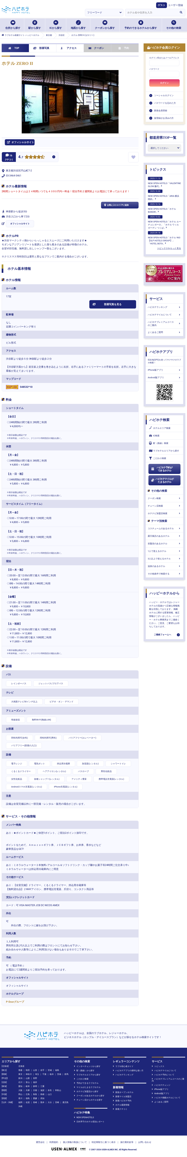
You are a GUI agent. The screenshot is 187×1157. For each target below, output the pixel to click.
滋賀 (42, 1090)
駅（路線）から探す (84, 1070)
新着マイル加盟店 (122, 1096)
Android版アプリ (164, 377)
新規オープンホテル (123, 1092)
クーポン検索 (164, 498)
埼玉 (37, 1074)
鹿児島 (65, 1102)
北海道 (21, 1066)
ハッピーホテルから (164, 593)
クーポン (96, 48)
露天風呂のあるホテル (164, 536)
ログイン (164, 83)
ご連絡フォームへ (162, 634)
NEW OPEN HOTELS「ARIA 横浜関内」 (163, 195)
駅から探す (34, 24)
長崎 (35, 1102)
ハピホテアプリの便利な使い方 (128, 1070)
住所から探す (12, 24)
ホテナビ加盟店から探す (86, 1091)
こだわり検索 (157, 458)
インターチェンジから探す (87, 1066)
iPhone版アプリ (164, 370)
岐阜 (28, 1086)
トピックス (157, 169)
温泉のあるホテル (164, 566)
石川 (20, 1082)
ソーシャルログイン (164, 95)
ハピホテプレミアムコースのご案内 (164, 323)
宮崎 (57, 1102)
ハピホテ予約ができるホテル (161, 469)
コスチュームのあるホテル (164, 528)
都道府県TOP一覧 (162, 137)
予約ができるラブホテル (86, 1083)
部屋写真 (41, 48)
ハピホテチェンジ (161, 1085)
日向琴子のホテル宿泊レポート (89, 1121)
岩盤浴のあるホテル (164, 543)
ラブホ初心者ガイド (123, 1066)
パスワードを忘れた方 (165, 103)
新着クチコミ (120, 1109)
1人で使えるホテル (164, 551)
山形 (35, 1070)
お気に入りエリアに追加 (116, 205)
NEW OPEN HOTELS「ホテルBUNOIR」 (162, 207)
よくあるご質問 (164, 332)
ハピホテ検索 (159, 420)
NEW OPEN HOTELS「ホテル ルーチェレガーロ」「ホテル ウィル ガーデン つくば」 (164, 222)
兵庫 (28, 1090)
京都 (35, 1090)
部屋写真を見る (107, 304)
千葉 (44, 1074)
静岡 (35, 1086)
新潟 (20, 1078)
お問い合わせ (144, 1142)
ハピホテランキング (164, 307)
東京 (20, 1074)
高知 (42, 1098)
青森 (20, 1070)
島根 (42, 1094)
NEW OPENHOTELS (84, 1117)
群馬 (66, 1074)
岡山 (20, 1094)
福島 (57, 1070)
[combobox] (151, 12)
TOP (13, 48)
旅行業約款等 (126, 1142)
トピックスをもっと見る (169, 248)
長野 (35, 1078)
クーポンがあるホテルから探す (89, 1095)
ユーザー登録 (175, 5)
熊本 (42, 1102)
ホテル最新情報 (121, 1105)
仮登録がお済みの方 (164, 118)
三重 (42, 1086)
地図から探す (78, 24)
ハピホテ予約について (163, 1075)
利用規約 (53, 1142)
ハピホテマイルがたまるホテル (162, 480)
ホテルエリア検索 (159, 428)
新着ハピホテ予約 (122, 1101)
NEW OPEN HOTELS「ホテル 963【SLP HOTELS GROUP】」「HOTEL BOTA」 (164, 238)
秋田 (28, 1070)
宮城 (50, 1070)
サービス (156, 299)
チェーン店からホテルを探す (88, 1100)
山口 (50, 1094)
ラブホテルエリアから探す (164, 450)
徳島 (28, 1098)
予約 (124, 48)
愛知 (20, 1086)
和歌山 (58, 1090)
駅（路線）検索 (158, 443)
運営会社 (40, 1142)
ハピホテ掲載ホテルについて (166, 1098)
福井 (35, 1082)
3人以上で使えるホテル (164, 558)
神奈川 (29, 1074)
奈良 (50, 1090)
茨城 (59, 1074)
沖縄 (20, 1106)
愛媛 (35, 1098)
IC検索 (154, 435)
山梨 (28, 1078)
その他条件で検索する (164, 573)
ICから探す (55, 24)
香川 (20, 1098)
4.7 (20, 157)
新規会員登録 (160, 110)
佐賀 (28, 1102)
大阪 (20, 1090)
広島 (28, 1094)
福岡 (20, 1102)
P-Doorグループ (15, 1001)
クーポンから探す (105, 24)
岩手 (42, 1070)
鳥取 (35, 1094)
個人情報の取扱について (75, 1142)
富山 (28, 1082)
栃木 (52, 1074)
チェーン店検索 (164, 506)
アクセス (69, 48)
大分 (50, 1102)
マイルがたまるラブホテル (87, 1087)
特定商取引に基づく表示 (104, 1142)
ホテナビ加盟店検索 (164, 513)
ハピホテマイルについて (164, 314)
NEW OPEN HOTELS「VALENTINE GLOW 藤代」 (164, 182)
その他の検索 (173, 24)
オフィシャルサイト (20, 223)
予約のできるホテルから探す (140, 24)
